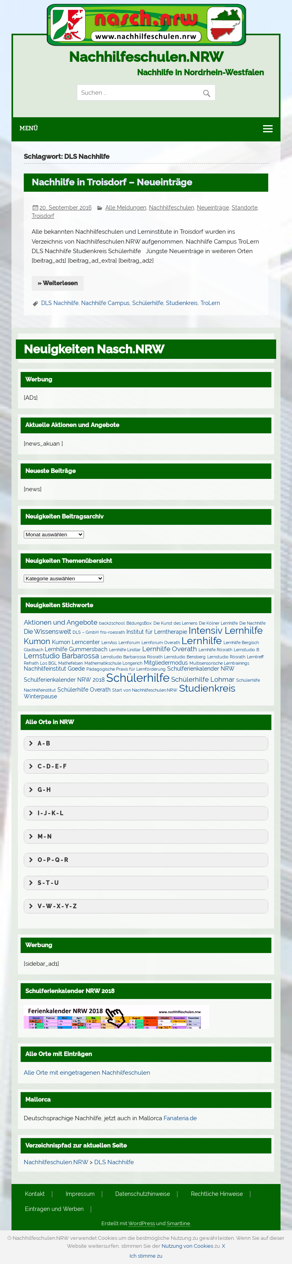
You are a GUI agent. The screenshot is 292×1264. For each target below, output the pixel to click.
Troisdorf (43, 216)
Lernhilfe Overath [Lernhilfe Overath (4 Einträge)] (169, 649)
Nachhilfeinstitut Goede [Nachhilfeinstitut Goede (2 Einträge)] (54, 668)
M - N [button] (39, 837)
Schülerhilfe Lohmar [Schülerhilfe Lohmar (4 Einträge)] (203, 679)
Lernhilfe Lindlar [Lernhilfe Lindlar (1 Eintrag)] (125, 649)
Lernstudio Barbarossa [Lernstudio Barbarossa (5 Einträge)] (61, 656)
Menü (28, 128)
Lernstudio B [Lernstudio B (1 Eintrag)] (246, 649)
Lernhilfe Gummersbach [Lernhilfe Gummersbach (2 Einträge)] (76, 649)
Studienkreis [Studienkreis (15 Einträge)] (207, 688)
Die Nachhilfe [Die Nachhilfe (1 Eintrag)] (252, 623)
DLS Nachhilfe (59, 303)
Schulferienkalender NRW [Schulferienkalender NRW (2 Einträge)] (201, 668)
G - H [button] (38, 790)
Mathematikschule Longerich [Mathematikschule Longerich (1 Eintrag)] (113, 663)
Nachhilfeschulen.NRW (146, 57)
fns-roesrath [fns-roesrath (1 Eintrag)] (112, 632)
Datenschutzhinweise (142, 1194)
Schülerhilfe (147, 303)
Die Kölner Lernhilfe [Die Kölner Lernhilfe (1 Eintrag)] (218, 623)
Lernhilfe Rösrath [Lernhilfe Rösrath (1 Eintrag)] (215, 649)
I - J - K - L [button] (45, 813)
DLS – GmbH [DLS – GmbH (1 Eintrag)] (86, 632)
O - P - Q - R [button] (47, 860)
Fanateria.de (180, 1118)
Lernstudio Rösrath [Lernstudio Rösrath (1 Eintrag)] (226, 656)
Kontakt (35, 1194)
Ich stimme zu (146, 1256)
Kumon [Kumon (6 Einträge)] (37, 641)
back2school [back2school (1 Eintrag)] (112, 623)
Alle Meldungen (125, 207)
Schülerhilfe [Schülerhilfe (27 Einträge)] (138, 677)
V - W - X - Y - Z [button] (51, 906)
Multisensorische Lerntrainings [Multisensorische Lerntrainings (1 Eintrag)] (219, 663)
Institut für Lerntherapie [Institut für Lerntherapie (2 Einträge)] (156, 632)
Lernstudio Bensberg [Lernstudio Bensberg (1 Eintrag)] (185, 656)
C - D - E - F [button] (46, 766)
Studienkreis (182, 303)
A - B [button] (38, 743)
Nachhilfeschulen (171, 207)
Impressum (80, 1194)
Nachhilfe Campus (105, 303)
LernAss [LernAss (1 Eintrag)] (109, 642)
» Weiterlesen (58, 283)
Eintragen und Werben (54, 1209)
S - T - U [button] (43, 883)
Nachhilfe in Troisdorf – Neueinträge (112, 182)
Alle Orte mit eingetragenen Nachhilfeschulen (87, 1072)
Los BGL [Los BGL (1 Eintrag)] (48, 663)
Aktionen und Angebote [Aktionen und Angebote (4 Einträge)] (60, 622)
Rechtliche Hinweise (217, 1194)
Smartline (178, 1223)
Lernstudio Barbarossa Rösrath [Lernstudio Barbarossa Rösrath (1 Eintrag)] (131, 656)
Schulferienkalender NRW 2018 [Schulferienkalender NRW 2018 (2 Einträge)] (64, 680)
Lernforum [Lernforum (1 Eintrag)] (129, 642)
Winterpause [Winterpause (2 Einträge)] (40, 696)
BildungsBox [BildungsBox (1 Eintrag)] (139, 623)
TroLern (210, 303)
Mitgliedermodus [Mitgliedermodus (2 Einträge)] (166, 663)
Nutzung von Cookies (187, 1246)
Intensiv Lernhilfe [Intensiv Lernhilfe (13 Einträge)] (226, 630)
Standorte (245, 207)
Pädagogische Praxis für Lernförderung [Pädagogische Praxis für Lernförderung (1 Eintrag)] (126, 669)
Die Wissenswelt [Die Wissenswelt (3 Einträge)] (47, 631)
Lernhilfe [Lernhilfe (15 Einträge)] (201, 640)
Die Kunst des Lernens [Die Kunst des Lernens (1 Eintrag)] (175, 623)
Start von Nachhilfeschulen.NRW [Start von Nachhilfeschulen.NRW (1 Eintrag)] (144, 690)
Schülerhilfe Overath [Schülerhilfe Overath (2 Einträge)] (84, 689)
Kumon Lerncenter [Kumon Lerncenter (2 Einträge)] (76, 642)
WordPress (141, 1223)
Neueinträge (213, 207)
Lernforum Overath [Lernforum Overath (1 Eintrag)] (160, 642)
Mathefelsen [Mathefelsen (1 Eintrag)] (70, 663)
